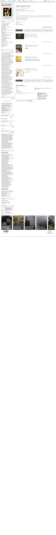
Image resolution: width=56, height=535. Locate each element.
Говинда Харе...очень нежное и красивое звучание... (6, 110)
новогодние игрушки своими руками (6, 67)
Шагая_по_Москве (11, 158)
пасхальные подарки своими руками (6, 80)
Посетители (8, 212)
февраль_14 (10, 177)
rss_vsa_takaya (8, 202)
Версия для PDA (49, 231)
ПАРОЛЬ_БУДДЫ (7, 154)
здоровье (3, 59)
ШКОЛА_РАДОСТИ (4, 172)
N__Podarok (11, 135)
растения (7, 86)
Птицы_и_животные (4, 163)
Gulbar (10, 134)
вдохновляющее (4, 25)
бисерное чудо (3, 43)
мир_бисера (11, 167)
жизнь (9, 57)
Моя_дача (3, 154)
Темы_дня (6, 190)
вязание (2, 29)
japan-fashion (3, 182)
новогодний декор (5, 77)
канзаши (3, 60)
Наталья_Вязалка (4, 145)
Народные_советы (6, 156)
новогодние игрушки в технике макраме (6, 65)
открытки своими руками (5, 38)
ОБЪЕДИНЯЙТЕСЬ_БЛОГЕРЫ (6, 170)
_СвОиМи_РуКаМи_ (4, 158)
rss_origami (3, 203)
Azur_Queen (28, 56)
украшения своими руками (6, 90)
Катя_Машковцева (4, 143)
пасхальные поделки (6, 82)
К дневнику (33, 30)
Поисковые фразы (9, 213)
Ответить (43, 41)
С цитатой (47, 41)
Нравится (45, 27)
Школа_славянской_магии (5, 194)
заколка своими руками (6, 58)
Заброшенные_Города (4, 159)
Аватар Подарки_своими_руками (7, 12)
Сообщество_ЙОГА (4, 175)
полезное (2, 31)
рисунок (9, 87)
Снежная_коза (6, 147)
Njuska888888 (8, 136)
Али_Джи (27, 34)
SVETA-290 (5, 137)
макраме (2, 39)
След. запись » (38, 30)
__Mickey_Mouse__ (9, 182)
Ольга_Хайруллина (4, 146)
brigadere (11, 137)
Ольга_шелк (9, 146)
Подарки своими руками (1, 5)
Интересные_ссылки (4, 177)
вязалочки (3, 171)
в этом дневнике (4, 118)
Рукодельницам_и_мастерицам (6, 196)
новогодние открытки (4, 71)
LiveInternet (4, 1)
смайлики (25, 92)
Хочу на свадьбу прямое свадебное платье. (37, 15)
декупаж (8, 53)
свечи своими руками (6, 88)
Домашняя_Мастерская (5, 160)
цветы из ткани (4, 94)
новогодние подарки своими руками (6, 74)
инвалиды (10, 59)
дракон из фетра (6, 55)
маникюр (5, 62)
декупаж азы (4, 54)
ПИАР (7, 157)
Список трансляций (4, 200)
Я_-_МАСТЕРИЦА (5, 184)
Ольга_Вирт (9, 145)
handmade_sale (9, 181)
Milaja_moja (7, 135)
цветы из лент (9, 93)
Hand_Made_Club (4, 181)
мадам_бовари (7, 171)
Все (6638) (12, 132)
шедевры (2, 128)
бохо (2, 53)
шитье (2, 26)
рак (5, 86)
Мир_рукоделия (10, 164)
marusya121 (11, 138)
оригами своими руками (5, 78)
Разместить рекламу (50, 233)
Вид (46, 1)
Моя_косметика (3, 165)
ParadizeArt (3, 190)
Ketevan (12, 134)
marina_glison (7, 138)
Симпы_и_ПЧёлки (10, 174)
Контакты (49, 232)
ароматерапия (3, 45)
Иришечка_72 (10, 142)
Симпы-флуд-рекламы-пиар (5, 185)
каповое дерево (7, 60)
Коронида (8, 143)
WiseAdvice (9, 193)
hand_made (6, 180)
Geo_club (2, 180)
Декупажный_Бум (10, 172)
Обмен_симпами (9, 178)
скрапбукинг (11, 88)
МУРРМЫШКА (8, 144)
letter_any (2, 138)
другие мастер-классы (4, 23)
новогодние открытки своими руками (6, 72)
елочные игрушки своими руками (7, 57)
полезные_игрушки (4, 164)
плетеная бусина (4, 83)
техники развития (4, 24)
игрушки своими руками (5, 27)
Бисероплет (7, 173)
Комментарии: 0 (8, 108)
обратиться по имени (33, 34)
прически (8, 85)
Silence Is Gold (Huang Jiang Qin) (6, 103)
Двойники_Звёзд (4, 166)
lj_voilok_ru (8, 201)
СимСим (2, 147)
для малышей (3, 37)
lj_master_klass (3, 201)
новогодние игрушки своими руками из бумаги (7, 70)
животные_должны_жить (5, 179)
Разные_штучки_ (4, 161)
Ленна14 (12, 143)
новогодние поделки (6, 76)
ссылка (36, 35)
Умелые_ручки (11, 191)
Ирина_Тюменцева (4, 142)
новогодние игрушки (6, 63)
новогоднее (10, 62)
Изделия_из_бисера (9, 165)
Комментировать (19, 30)
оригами (2, 36)
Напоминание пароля (19, 91)
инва (7, 59)
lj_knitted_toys (3, 202)
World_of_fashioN (6, 183)
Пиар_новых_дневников (5, 176)
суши (2, 89)
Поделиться (49, 27)
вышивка (2, 40)
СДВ (10, 173)
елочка (10, 55)
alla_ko (9, 137)
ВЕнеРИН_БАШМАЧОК (8, 140)
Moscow (2, 183)
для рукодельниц (4, 34)
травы (4, 89)
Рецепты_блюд (3, 195)
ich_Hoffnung (28, 68)
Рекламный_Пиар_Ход (5, 167)
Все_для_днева (3, 178)
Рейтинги (20, 0)
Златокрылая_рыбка (4, 141)
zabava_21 (3, 140)
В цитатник (50, 41)
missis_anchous (3, 139)
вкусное (2, 28)
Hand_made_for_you (4, 192)
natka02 (7, 139)
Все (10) (12, 98)
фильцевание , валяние (5, 35)
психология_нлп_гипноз (5, 191)
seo (2, 52)
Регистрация (11, 0)
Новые (51, 30)
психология (2, 86)
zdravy (2, 156)
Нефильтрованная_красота (9, 168)
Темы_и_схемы (9, 161)
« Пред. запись (28, 30)
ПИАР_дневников (4, 174)
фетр (5, 93)
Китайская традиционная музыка (6, 105)
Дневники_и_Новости (10, 166)
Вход (15, 0)
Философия (3, 173)
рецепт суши (10, 86)
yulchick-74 (10, 139)
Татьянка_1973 (11, 147)
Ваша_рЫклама (3, 157)
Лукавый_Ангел (3, 144)
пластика (2, 44)
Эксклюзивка (7, 155)
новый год (10, 77)
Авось (25, 0)
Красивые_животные (4, 162)
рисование (4, 87)
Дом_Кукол (3, 168)
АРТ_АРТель (10, 190)
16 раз (20, 23)
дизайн (2, 55)
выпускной (4, 53)
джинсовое (9, 54)
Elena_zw (7, 134)
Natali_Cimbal (3, 136)
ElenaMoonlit (3, 134)
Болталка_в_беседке (4, 186)
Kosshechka (3, 135)
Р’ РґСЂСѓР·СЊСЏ (8, 17)
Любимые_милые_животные (5, 169)
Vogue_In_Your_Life (4, 193)
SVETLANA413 (28, 45)
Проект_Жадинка (9, 184)
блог (2, 46)
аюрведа (11, 52)
